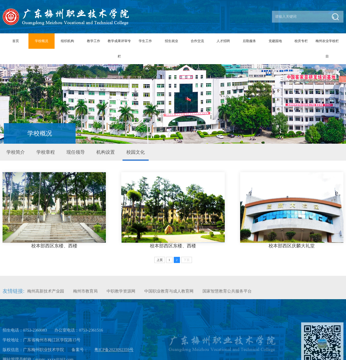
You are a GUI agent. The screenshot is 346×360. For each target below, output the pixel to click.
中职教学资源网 (121, 294)
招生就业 (171, 41)
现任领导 (75, 152)
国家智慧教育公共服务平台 (227, 294)
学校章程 (45, 152)
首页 (15, 41)
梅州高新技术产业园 (45, 294)
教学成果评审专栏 (119, 48)
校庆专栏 (301, 41)
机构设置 (105, 152)
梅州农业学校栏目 (327, 48)
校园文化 (135, 152)
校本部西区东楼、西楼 (54, 245)
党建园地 (275, 41)
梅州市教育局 (85, 294)
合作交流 (197, 41)
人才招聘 (223, 41)
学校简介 (15, 152)
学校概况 (41, 41)
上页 (160, 260)
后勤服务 (249, 41)
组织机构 (67, 41)
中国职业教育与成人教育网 (169, 294)
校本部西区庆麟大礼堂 (292, 245)
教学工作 (93, 41)
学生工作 (145, 41)
